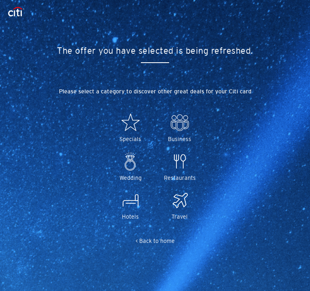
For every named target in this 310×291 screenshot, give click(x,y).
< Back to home (155, 241)
